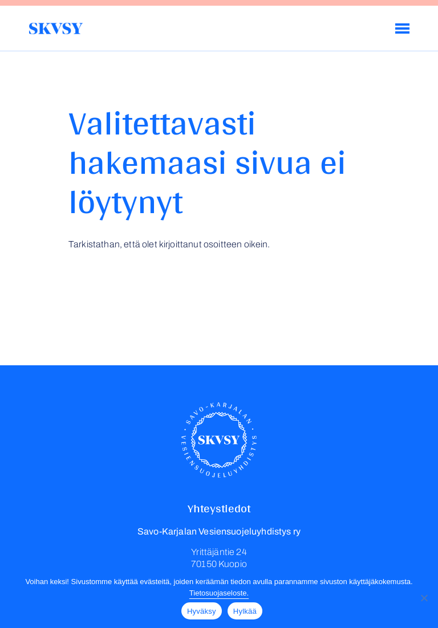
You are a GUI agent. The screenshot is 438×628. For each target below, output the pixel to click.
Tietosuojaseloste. (219, 593)
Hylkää (245, 611)
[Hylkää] (423, 597)
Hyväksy (201, 611)
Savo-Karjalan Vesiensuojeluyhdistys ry (56, 28)
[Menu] (402, 28)
